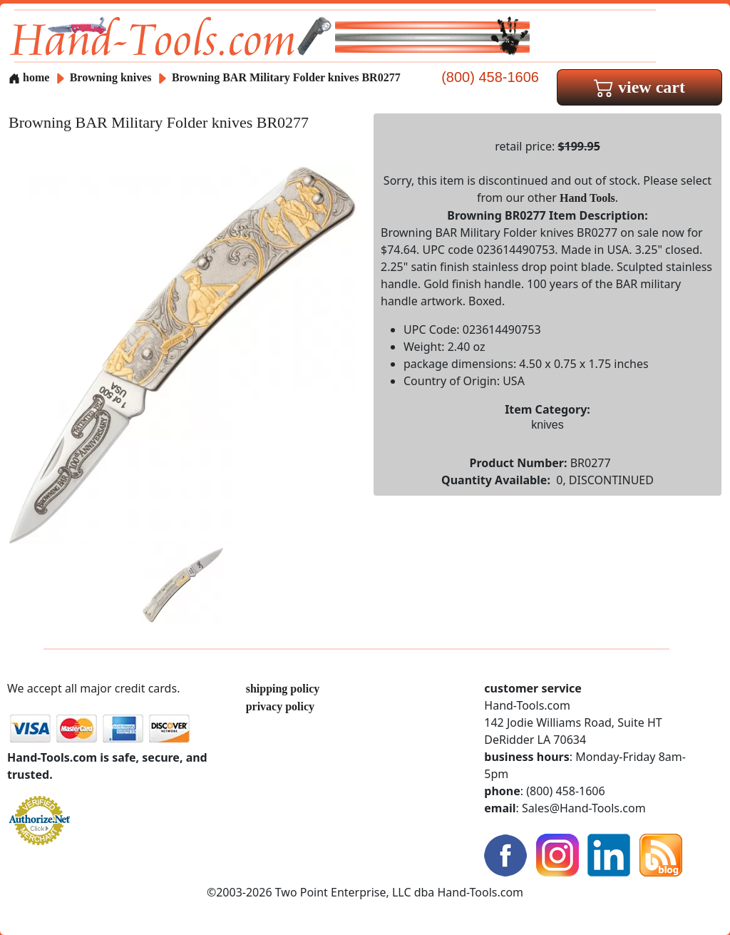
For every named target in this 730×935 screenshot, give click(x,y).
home (29, 77)
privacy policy (280, 706)
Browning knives (111, 77)
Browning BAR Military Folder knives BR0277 (286, 77)
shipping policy (283, 689)
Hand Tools (587, 198)
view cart (639, 87)
